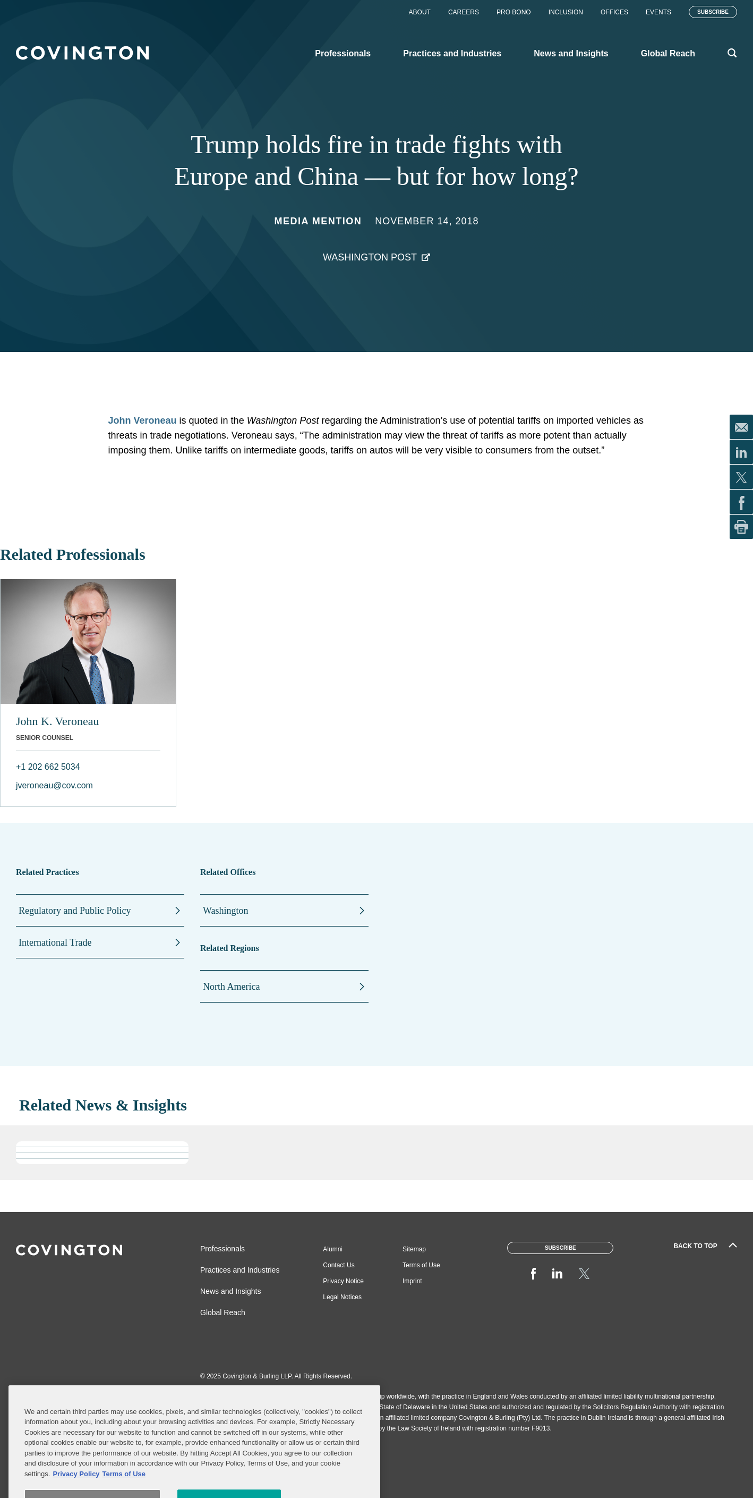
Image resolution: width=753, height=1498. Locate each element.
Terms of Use (421, 1265)
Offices (614, 12)
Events (658, 12)
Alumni (333, 1249)
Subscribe (713, 12)
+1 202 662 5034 (48, 766)
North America (231, 986)
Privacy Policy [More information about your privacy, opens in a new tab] (76, 1492)
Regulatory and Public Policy (75, 910)
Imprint (412, 1281)
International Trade (55, 942)
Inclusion (566, 12)
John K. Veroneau (57, 721)
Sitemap (414, 1249)
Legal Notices (342, 1297)
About (420, 12)
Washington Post (370, 257)
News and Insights (230, 1291)
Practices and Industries (239, 1270)
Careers (463, 12)
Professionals (222, 1248)
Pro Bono (514, 12)
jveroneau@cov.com (54, 785)
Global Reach (222, 1312)
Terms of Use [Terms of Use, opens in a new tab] (124, 1492)
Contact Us (338, 1265)
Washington (226, 910)
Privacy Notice (343, 1281)
